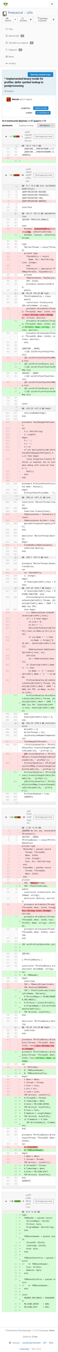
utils (30, 12)
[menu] (13, 1343)
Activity (10, 63)
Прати (8, 19)
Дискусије (14, 36)
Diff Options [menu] (46, 126)
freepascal (15, 12)
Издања (13, 50)
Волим (23, 19)
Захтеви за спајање (19, 42)
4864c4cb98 (41, 108)
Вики (9, 56)
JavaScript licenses (31, 1343)
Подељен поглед (26, 126)
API (45, 1343)
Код (9, 29)
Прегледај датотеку (43, 136)
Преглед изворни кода (40, 75)
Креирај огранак (42, 19)
